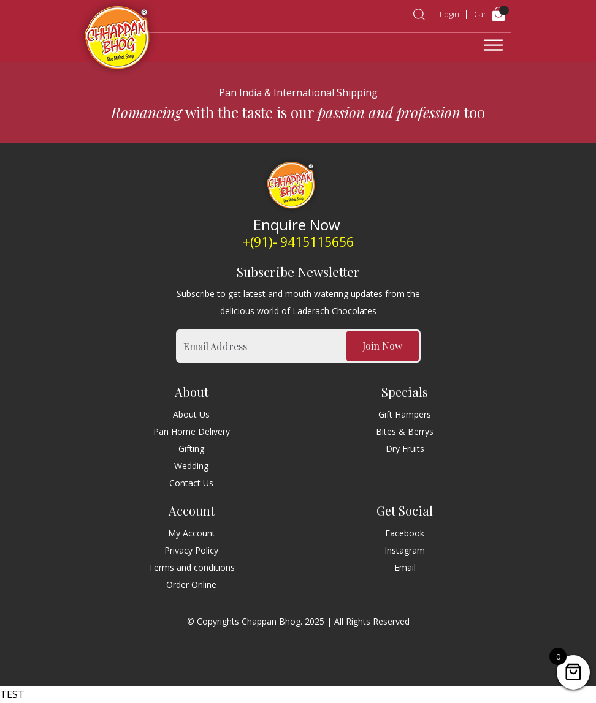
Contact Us (191, 483)
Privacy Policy (191, 550)
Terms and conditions (191, 567)
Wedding (191, 466)
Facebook (404, 533)
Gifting (191, 448)
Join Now (382, 345)
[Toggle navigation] (493, 45)
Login (449, 14)
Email (405, 567)
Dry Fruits (405, 448)
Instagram (404, 550)
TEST (12, 694)
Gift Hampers (404, 414)
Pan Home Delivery (191, 431)
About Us (191, 414)
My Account (191, 533)
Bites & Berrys (405, 431)
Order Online (191, 584)
